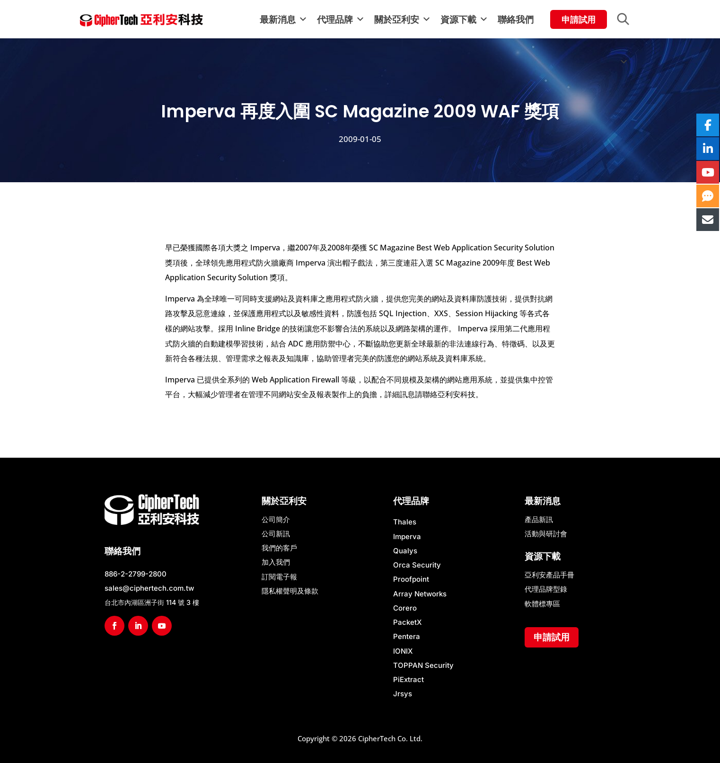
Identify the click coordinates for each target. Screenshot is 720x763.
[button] (628, 19)
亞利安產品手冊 (549, 574)
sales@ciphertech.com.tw (149, 588)
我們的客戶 (279, 547)
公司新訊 (276, 533)
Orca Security (417, 564)
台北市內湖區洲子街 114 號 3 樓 (152, 602)
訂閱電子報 (279, 576)
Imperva (407, 536)
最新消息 (283, 19)
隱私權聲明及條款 (290, 590)
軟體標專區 (542, 603)
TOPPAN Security (423, 665)
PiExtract (408, 679)
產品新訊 (539, 519)
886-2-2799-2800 (136, 573)
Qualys (405, 550)
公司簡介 (276, 519)
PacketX (407, 622)
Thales (404, 521)
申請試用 (552, 637)
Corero (405, 607)
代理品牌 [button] (341, 19)
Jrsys (402, 693)
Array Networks (420, 593)
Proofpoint (411, 579)
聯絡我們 (516, 19)
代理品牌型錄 (546, 589)
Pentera (406, 636)
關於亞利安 (402, 19)
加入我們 (276, 562)
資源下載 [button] (464, 19)
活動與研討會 (546, 533)
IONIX (403, 651)
